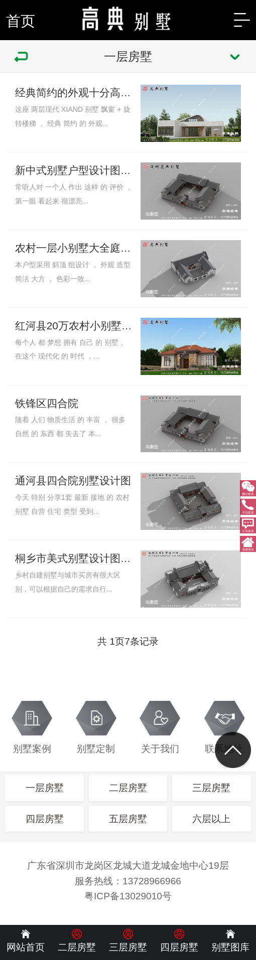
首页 (20, 21)
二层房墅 (128, 788)
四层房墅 (45, 819)
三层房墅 (211, 788)
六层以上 (211, 819)
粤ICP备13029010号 (128, 896)
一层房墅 (45, 788)
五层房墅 (128, 819)
